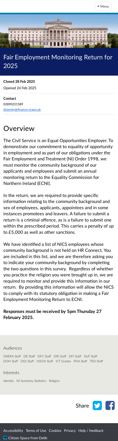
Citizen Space (19, 438)
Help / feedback (90, 430)
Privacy (70, 430)
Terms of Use (36, 430)
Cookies (55, 430)
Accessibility (13, 430)
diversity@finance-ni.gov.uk (22, 109)
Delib (43, 438)
